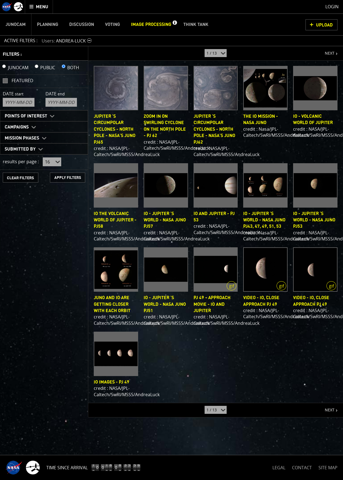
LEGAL (279, 467)
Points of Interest (26, 116)
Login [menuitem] (332, 7)
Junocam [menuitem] (16, 24)
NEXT (326, 51)
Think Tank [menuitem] (195, 24)
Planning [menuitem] (47, 24)
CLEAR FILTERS (20, 178)
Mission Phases (22, 138)
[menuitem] (39, 7)
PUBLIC (47, 68)
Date (13, 94)
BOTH (73, 68)
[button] (174, 24)
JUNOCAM (18, 68)
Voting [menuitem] (112, 24)
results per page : (21, 161)
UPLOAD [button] (324, 25)
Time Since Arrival (67, 467)
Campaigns (17, 127)
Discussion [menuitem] (81, 24)
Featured (22, 80)
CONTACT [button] (302, 468)
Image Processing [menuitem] (151, 24)
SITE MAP (327, 468)
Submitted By (20, 149)
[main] (171, 240)
